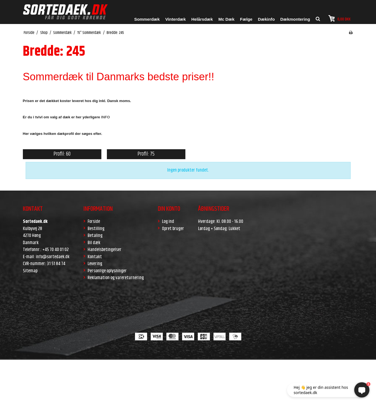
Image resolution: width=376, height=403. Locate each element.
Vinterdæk (175, 19)
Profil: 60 (62, 154)
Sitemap (30, 270)
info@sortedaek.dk (52, 256)
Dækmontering (295, 19)
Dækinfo (266, 19)
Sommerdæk (147, 19)
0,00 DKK (339, 18)
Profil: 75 (146, 154)
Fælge (246, 19)
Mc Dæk (226, 19)
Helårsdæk (202, 19)
